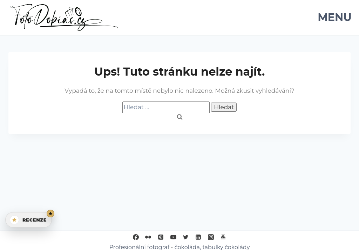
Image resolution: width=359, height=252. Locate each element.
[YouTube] (173, 237)
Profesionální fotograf (139, 247)
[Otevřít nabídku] (333, 17)
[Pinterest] (161, 237)
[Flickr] (148, 237)
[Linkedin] (198, 237)
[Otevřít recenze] (28, 219)
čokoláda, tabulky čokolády (212, 247)
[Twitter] (186, 237)
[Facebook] (136, 237)
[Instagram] (211, 237)
